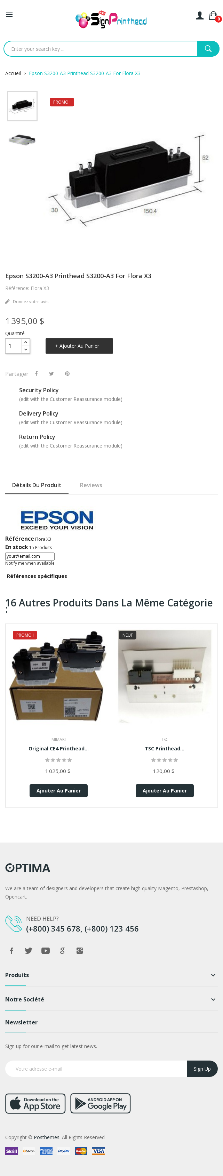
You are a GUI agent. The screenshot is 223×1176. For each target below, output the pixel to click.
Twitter (28, 950)
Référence (19, 538)
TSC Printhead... (164, 748)
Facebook (11, 950)
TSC (164, 739)
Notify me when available (30, 563)
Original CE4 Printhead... (59, 748)
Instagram (79, 950)
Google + (62, 950)
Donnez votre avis (30, 302)
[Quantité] (13, 346)
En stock (16, 547)
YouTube (45, 950)
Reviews (91, 485)
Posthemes (46, 1137)
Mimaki (58, 739)
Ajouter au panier (79, 346)
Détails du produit (37, 485)
